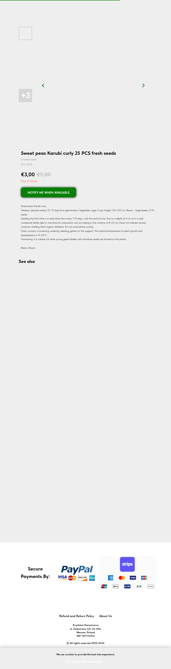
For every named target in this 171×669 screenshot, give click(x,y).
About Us (105, 616)
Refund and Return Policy (76, 616)
